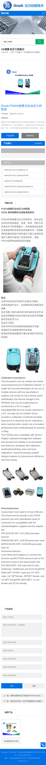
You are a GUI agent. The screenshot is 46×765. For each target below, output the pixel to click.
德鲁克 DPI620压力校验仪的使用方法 (17, 192)
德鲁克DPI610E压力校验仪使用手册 (16, 175)
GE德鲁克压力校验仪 (32, 52)
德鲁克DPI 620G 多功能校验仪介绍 (16, 170)
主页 (12, 52)
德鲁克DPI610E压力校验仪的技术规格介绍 (19, 186)
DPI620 (13, 241)
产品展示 (18, 52)
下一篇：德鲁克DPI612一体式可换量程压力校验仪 (23, 701)
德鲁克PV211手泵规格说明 (14, 181)
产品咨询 (10, 136)
